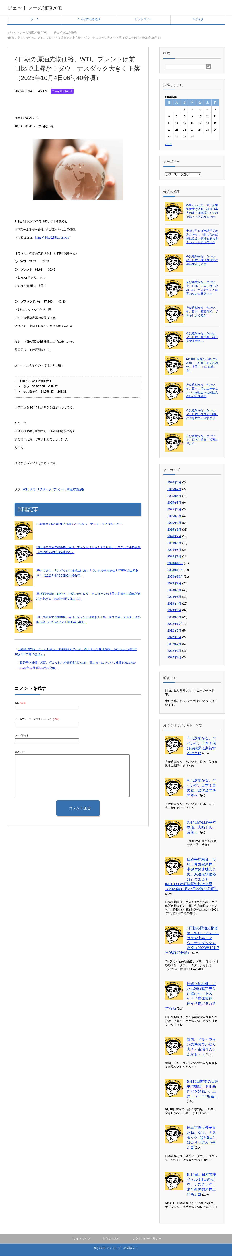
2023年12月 (175, 564)
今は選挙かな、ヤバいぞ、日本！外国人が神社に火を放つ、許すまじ (202, 415)
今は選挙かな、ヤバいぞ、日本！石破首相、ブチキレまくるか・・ (202, 312)
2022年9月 (174, 631)
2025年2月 (174, 524)
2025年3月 (174, 517)
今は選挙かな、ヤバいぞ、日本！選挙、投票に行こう (202, 441)
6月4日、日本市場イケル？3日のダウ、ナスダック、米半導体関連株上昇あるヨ (201, 1186)
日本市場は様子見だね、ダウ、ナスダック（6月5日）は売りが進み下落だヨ (201, 1139)
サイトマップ (81, 1239)
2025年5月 (174, 503)
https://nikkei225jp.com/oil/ (52, 238)
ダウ (33, 490)
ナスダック (44, 490)
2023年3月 (174, 611)
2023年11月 (175, 571)
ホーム (34, 20)
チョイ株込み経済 (89, 20)
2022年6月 (174, 652)
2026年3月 (174, 483)
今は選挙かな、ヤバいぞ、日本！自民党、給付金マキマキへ (202, 338)
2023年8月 (174, 591)
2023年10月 (175, 577)
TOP (27, 33)
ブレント (59, 490)
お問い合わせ (111, 1239)
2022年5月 (174, 658)
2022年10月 (175, 625)
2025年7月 (174, 490)
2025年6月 (174, 497)
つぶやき (198, 20)
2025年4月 (174, 510)
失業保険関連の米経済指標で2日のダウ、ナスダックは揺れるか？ (79, 525)
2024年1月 (174, 557)
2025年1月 (174, 530)
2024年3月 (174, 551)
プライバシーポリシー (146, 1239)
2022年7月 (174, 645)
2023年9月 (174, 584)
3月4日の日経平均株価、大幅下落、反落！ (201, 828)
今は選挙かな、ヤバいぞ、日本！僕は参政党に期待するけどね (202, 261)
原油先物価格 (75, 490)
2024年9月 (174, 537)
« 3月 (168, 145)
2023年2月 (174, 618)
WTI (25, 490)
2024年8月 (174, 544)
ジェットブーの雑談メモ (43, 8)
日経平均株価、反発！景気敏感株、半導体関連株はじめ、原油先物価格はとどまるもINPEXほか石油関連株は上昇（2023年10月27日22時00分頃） (191, 875)
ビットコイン (143, 20)
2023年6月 (174, 598)
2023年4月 (174, 604)
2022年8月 (174, 638)
